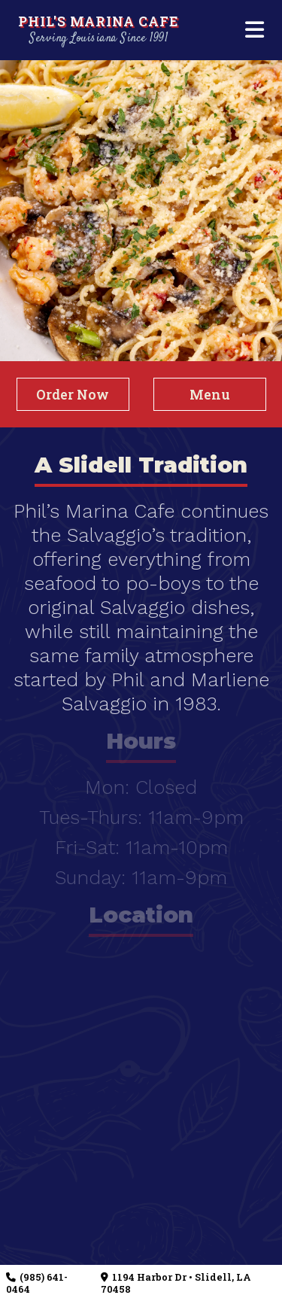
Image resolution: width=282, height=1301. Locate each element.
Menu (210, 394)
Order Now (72, 394)
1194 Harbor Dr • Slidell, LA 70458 (175, 1283)
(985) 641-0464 (37, 1283)
